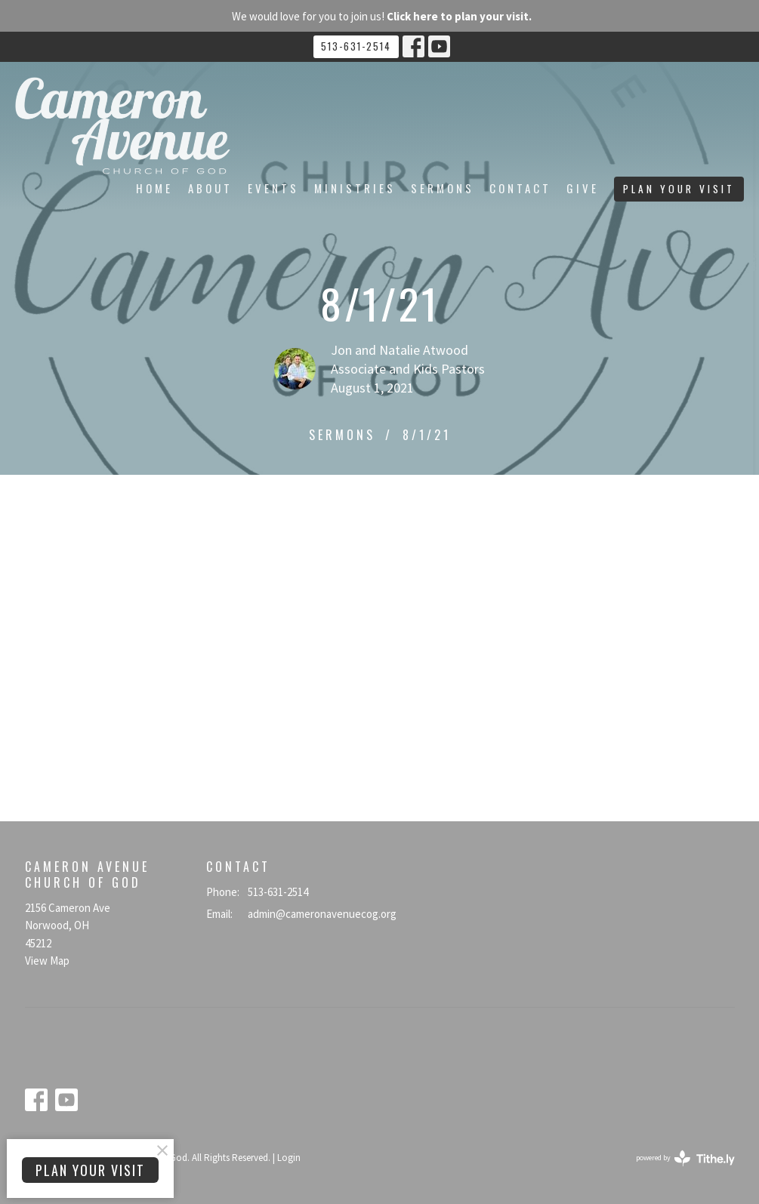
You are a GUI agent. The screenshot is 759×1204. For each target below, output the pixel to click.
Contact (520, 188)
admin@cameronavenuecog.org (322, 914)
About (210, 188)
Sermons (442, 188)
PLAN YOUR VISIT (679, 188)
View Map (47, 960)
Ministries (355, 188)
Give (582, 188)
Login (289, 1157)
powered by (685, 1158)
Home (154, 188)
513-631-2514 (356, 46)
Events (273, 188)
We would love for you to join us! (382, 16)
